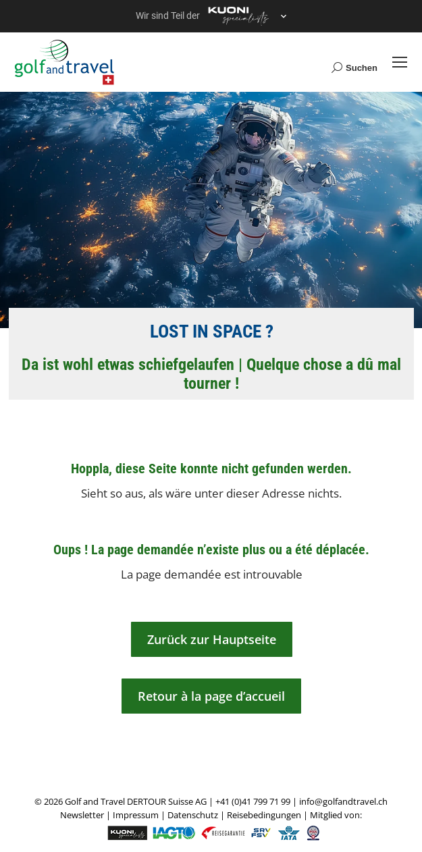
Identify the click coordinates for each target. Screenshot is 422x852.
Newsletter (82, 815)
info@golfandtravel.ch (343, 801)
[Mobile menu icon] (399, 62)
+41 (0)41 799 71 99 (252, 801)
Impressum (136, 815)
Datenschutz (192, 815)
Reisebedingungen (264, 815)
